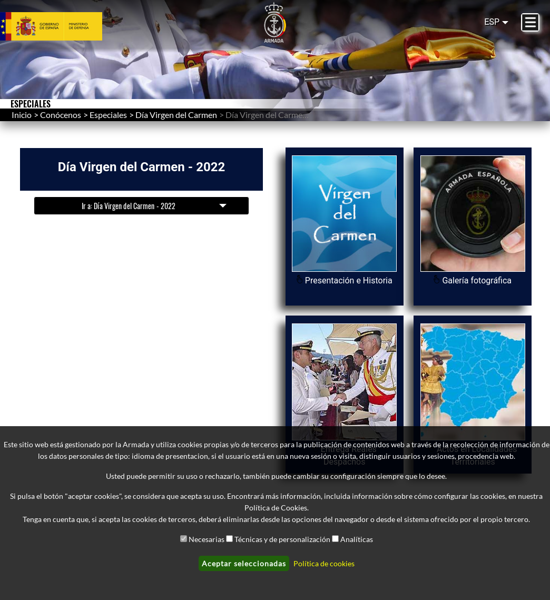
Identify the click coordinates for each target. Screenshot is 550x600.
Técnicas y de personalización (282, 539)
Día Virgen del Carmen (176, 115)
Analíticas (356, 539)
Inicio (22, 115)
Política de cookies (324, 563)
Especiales (108, 115)
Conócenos (60, 115)
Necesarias (206, 539)
